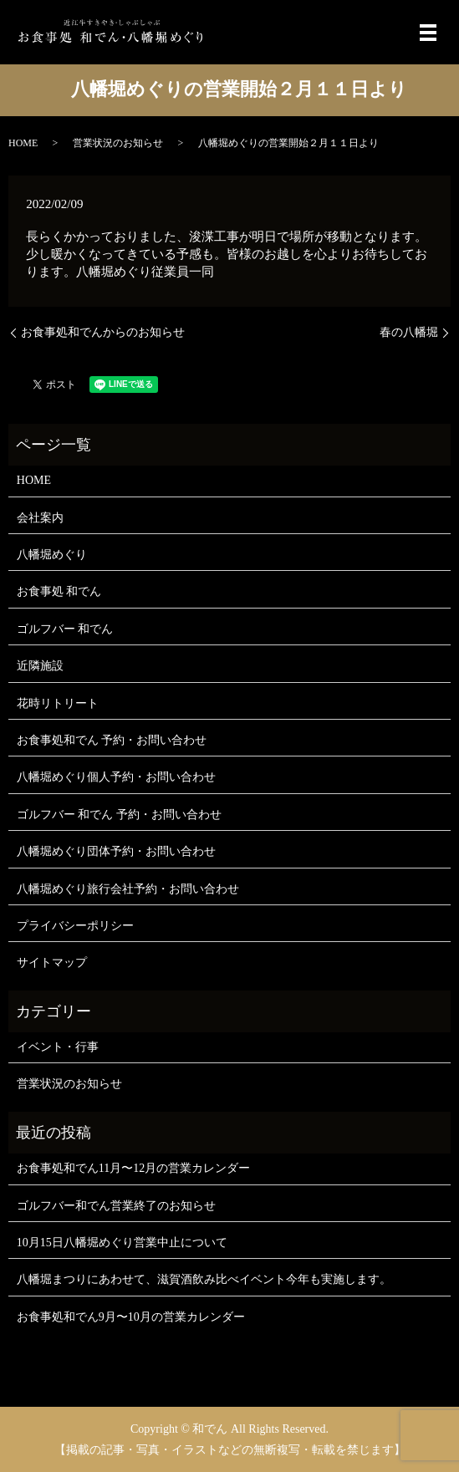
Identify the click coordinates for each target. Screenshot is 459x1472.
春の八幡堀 (409, 332)
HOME (23, 143)
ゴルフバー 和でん (65, 629)
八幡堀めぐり (52, 554)
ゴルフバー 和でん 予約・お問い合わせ (119, 814)
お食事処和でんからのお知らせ (103, 332)
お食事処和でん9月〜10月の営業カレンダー (131, 1317)
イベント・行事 (58, 1047)
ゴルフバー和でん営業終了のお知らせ (116, 1206)
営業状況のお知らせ (118, 143)
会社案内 (40, 518)
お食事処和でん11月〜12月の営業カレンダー (133, 1168)
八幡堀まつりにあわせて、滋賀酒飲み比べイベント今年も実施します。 (204, 1279)
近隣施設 (40, 666)
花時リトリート (58, 703)
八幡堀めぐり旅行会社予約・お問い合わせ (128, 889)
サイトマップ (52, 962)
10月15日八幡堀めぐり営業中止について (122, 1242)
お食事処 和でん (59, 591)
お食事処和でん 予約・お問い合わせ (112, 740)
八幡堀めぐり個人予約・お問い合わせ (116, 777)
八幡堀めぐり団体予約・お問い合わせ (116, 851)
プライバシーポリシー (75, 925)
